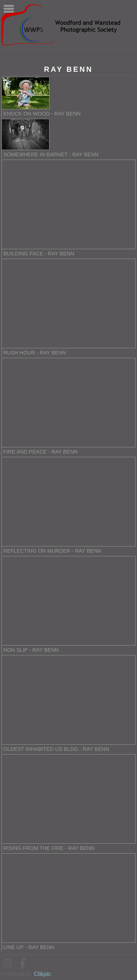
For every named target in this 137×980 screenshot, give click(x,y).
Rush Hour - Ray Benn (34, 353)
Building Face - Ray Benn (38, 253)
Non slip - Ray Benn (31, 650)
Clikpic (42, 974)
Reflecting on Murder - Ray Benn (52, 551)
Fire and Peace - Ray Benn (40, 452)
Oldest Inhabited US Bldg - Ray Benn (56, 749)
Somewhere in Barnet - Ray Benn (50, 154)
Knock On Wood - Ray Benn (42, 114)
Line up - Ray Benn (29, 947)
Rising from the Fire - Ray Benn (48, 848)
